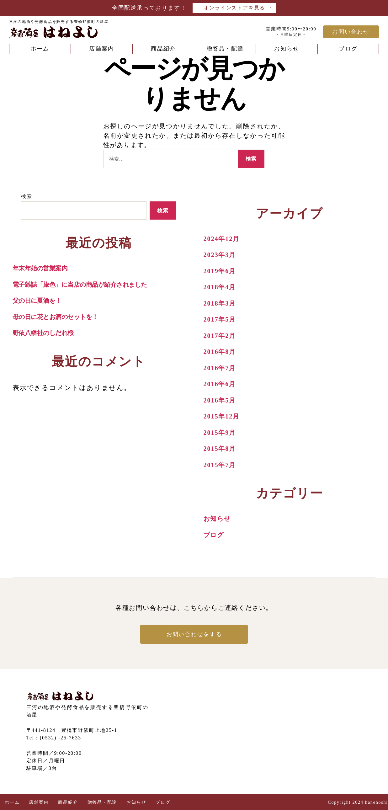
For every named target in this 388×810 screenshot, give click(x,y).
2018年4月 (220, 287)
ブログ (348, 48)
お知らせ (286, 48)
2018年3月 (220, 303)
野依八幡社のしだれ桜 (45, 333)
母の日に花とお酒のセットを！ (59, 317)
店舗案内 (101, 48)
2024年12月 (222, 238)
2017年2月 (220, 335)
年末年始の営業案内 (42, 268)
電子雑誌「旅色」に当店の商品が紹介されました (84, 284)
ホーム (40, 48)
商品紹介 (163, 48)
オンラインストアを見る (234, 7)
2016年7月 (220, 368)
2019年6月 (220, 271)
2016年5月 (220, 400)
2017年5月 (220, 319)
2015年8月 (220, 448)
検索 (26, 196)
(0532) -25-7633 (60, 737)
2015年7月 (220, 465)
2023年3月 (220, 254)
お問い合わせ (350, 32)
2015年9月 (220, 432)
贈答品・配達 (225, 48)
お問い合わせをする (194, 634)
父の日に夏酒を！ (39, 300)
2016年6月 (220, 384)
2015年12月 (222, 416)
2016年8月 (220, 351)
